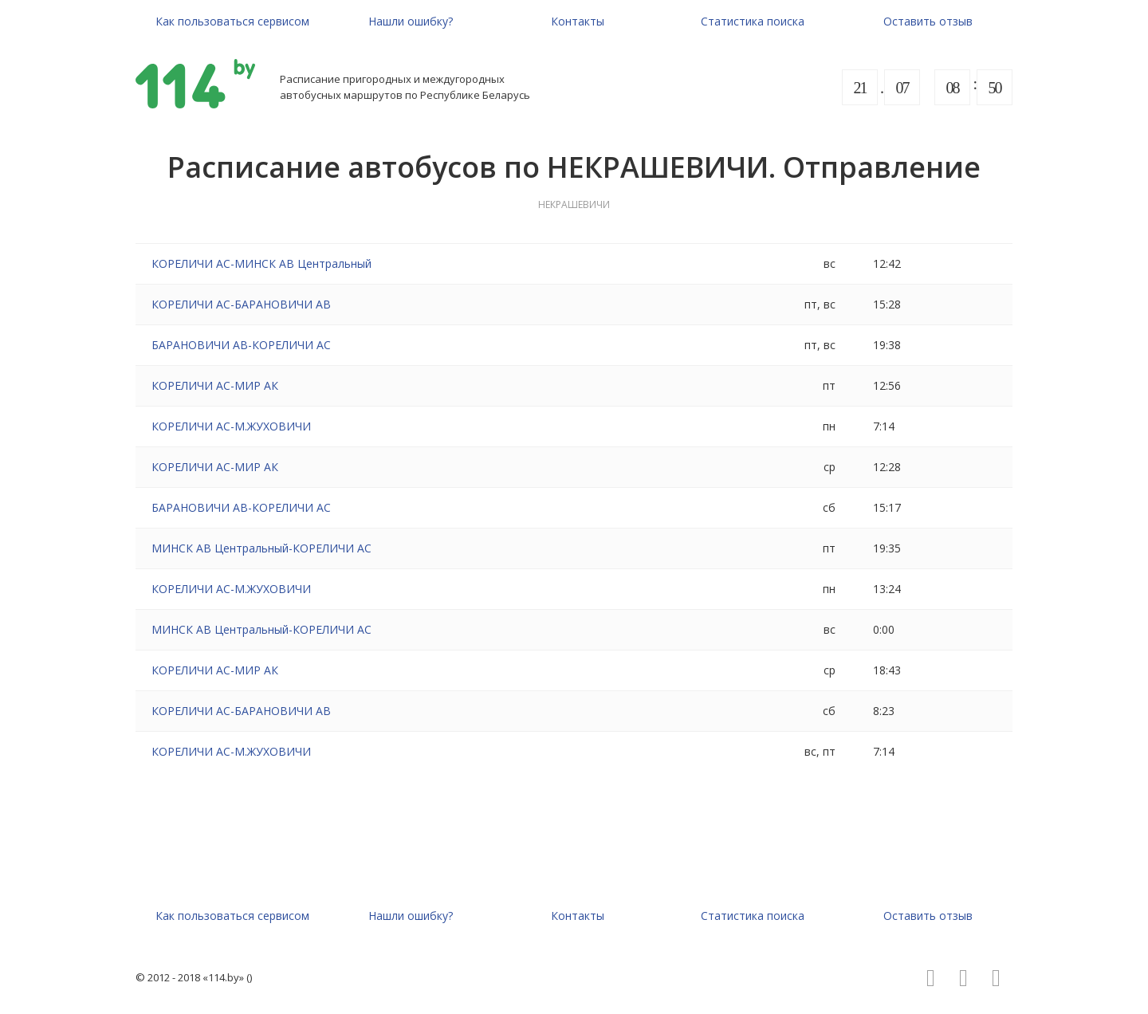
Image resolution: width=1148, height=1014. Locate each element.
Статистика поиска (752, 21)
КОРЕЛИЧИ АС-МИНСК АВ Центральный (261, 263)
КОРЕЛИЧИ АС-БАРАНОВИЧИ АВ (241, 304)
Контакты (577, 21)
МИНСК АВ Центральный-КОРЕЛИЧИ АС (261, 548)
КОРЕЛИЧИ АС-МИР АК (214, 385)
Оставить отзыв (928, 21)
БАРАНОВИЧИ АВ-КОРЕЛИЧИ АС (241, 344)
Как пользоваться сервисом (232, 21)
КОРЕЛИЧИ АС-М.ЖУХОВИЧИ (231, 426)
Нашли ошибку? (410, 21)
